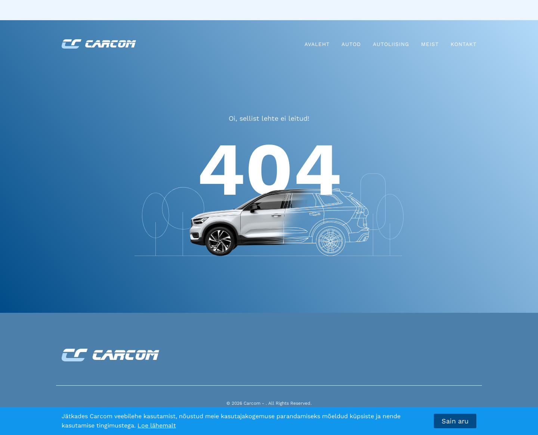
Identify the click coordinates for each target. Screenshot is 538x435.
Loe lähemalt (156, 425)
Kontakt (463, 44)
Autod (351, 44)
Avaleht (317, 44)
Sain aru (455, 421)
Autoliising (391, 44)
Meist (430, 44)
